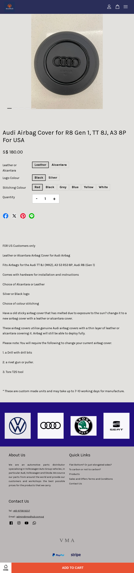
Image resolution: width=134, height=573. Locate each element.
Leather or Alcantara (9, 167)
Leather (40, 165)
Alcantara (59, 165)
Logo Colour (11, 178)
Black (38, 177)
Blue (75, 187)
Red (37, 187)
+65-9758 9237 (21, 510)
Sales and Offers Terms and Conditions (91, 478)
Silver (53, 177)
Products (74, 474)
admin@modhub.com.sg (30, 516)
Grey (63, 187)
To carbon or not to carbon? (85, 469)
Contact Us (75, 483)
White (103, 187)
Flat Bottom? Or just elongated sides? (90, 464)
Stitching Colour (14, 188)
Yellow (88, 187)
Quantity (9, 197)
